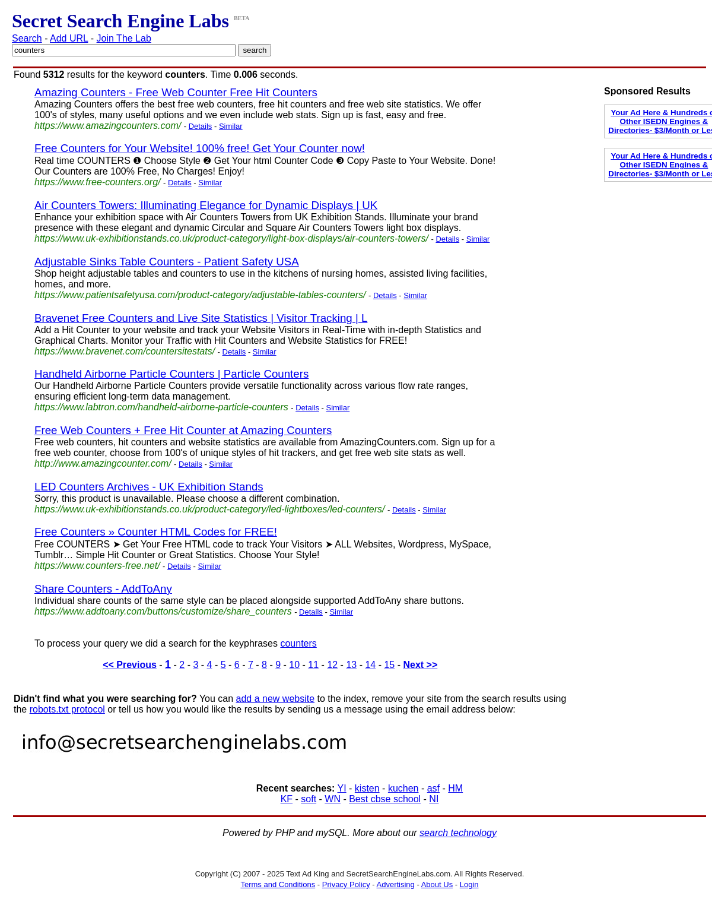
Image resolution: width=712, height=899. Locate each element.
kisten (367, 788)
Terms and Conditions (277, 884)
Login (469, 884)
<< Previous (130, 665)
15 (389, 665)
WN (333, 799)
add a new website (275, 699)
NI (433, 799)
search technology (458, 833)
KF (287, 799)
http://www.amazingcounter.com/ (102, 463)
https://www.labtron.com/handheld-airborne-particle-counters (161, 407)
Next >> (420, 665)
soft (308, 799)
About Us (437, 884)
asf (433, 788)
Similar (231, 126)
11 (313, 665)
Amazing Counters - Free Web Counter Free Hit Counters (175, 92)
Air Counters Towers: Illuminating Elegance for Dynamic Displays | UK (205, 205)
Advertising (396, 884)
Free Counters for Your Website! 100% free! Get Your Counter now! (199, 148)
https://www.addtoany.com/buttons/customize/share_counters (163, 611)
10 (294, 665)
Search (27, 38)
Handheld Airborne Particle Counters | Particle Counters (171, 374)
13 (351, 665)
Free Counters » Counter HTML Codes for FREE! (155, 532)
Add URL (69, 38)
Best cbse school (385, 799)
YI (342, 788)
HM (455, 788)
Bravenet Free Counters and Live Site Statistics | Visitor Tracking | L (200, 318)
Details (200, 126)
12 (332, 665)
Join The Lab (124, 38)
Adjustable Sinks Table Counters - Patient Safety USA (166, 261)
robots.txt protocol (67, 709)
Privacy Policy (346, 884)
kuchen (403, 788)
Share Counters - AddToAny (103, 589)
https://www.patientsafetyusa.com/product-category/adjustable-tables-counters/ (200, 295)
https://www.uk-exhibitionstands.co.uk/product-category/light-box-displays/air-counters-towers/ (231, 238)
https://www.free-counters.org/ (97, 182)
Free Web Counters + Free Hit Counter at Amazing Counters (183, 430)
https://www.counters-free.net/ (97, 566)
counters (298, 643)
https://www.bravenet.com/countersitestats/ (124, 351)
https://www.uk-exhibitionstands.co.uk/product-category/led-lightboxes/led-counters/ (209, 509)
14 (370, 665)
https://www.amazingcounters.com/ (107, 126)
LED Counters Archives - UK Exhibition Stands (148, 486)
